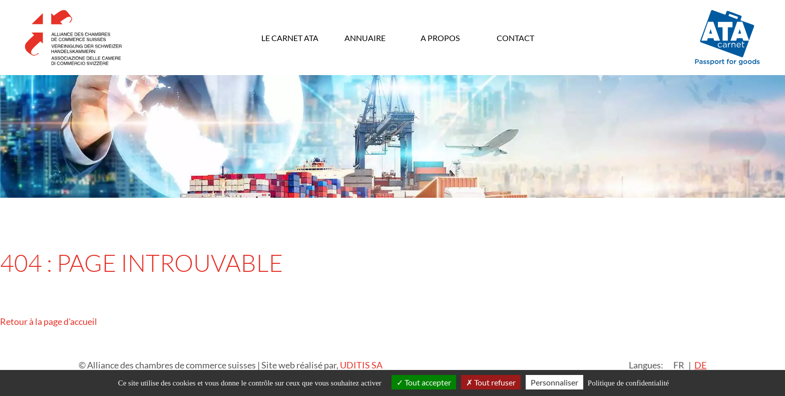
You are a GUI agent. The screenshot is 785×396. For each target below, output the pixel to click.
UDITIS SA (361, 364)
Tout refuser (491, 382)
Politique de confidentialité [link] (628, 383)
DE (700, 364)
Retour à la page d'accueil (48, 321)
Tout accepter (424, 382)
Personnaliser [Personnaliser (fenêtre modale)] (554, 382)
